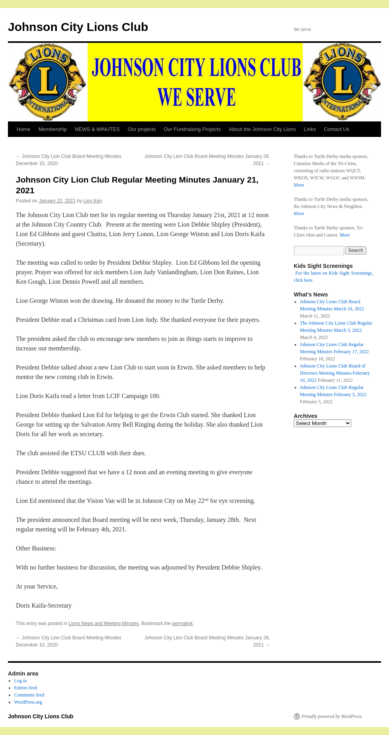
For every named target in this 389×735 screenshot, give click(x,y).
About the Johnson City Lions (262, 129)
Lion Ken (92, 201)
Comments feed (29, 695)
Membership (53, 129)
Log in (20, 680)
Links (310, 129)
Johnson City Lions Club (78, 26)
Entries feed (25, 688)
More (299, 185)
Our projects (142, 129)
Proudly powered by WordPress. (332, 716)
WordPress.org (28, 702)
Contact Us (336, 129)
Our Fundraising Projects (192, 129)
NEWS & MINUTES (97, 129)
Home (24, 129)
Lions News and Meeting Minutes (104, 623)
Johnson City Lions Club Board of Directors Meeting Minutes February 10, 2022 (335, 373)
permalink (182, 623)
